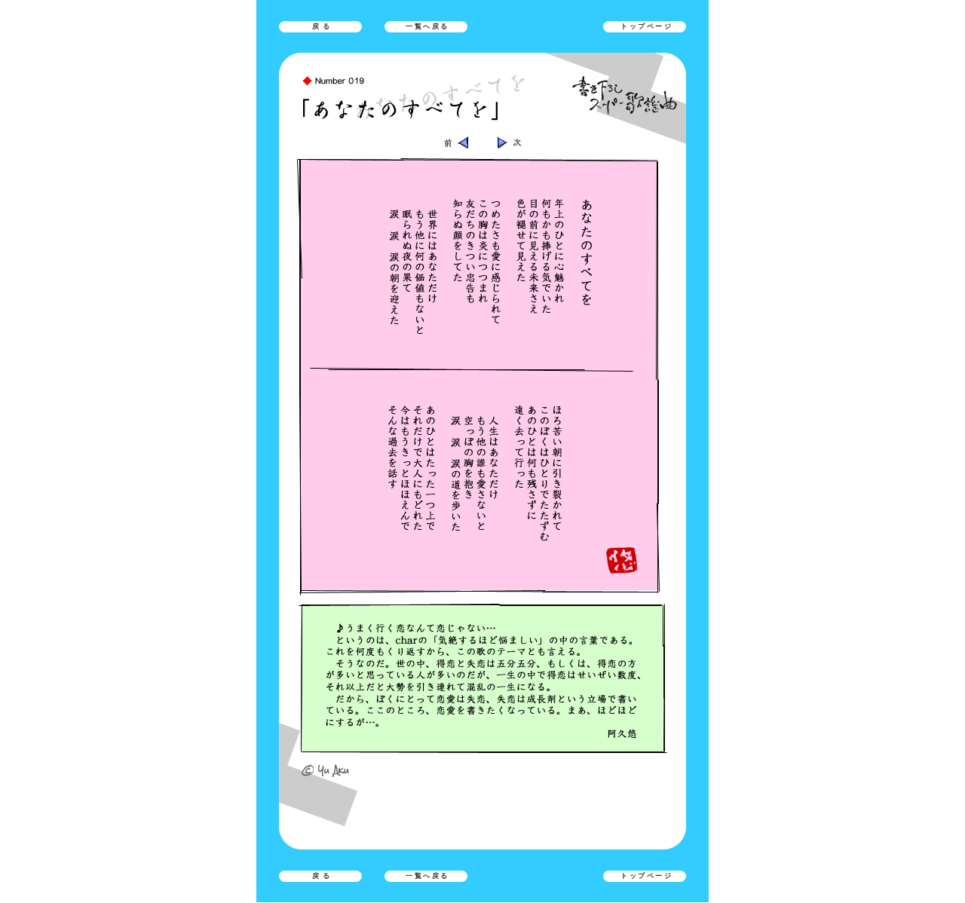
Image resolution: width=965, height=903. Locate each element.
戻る (322, 26)
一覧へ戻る (427, 26)
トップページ (646, 26)
